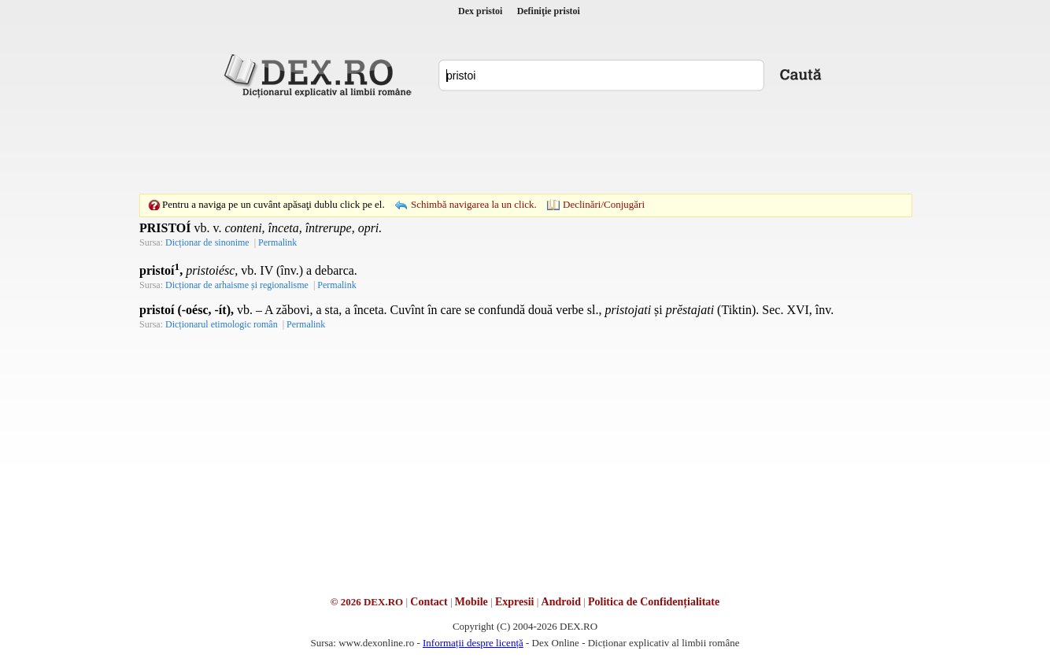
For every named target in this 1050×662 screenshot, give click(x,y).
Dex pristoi (480, 11)
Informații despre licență (473, 643)
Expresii (514, 602)
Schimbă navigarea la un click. (474, 204)
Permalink (277, 242)
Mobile (471, 602)
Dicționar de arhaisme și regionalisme (237, 284)
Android (561, 602)
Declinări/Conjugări (604, 204)
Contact (428, 602)
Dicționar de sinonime (207, 242)
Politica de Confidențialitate (653, 602)
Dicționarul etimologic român (221, 324)
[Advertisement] (525, 145)
